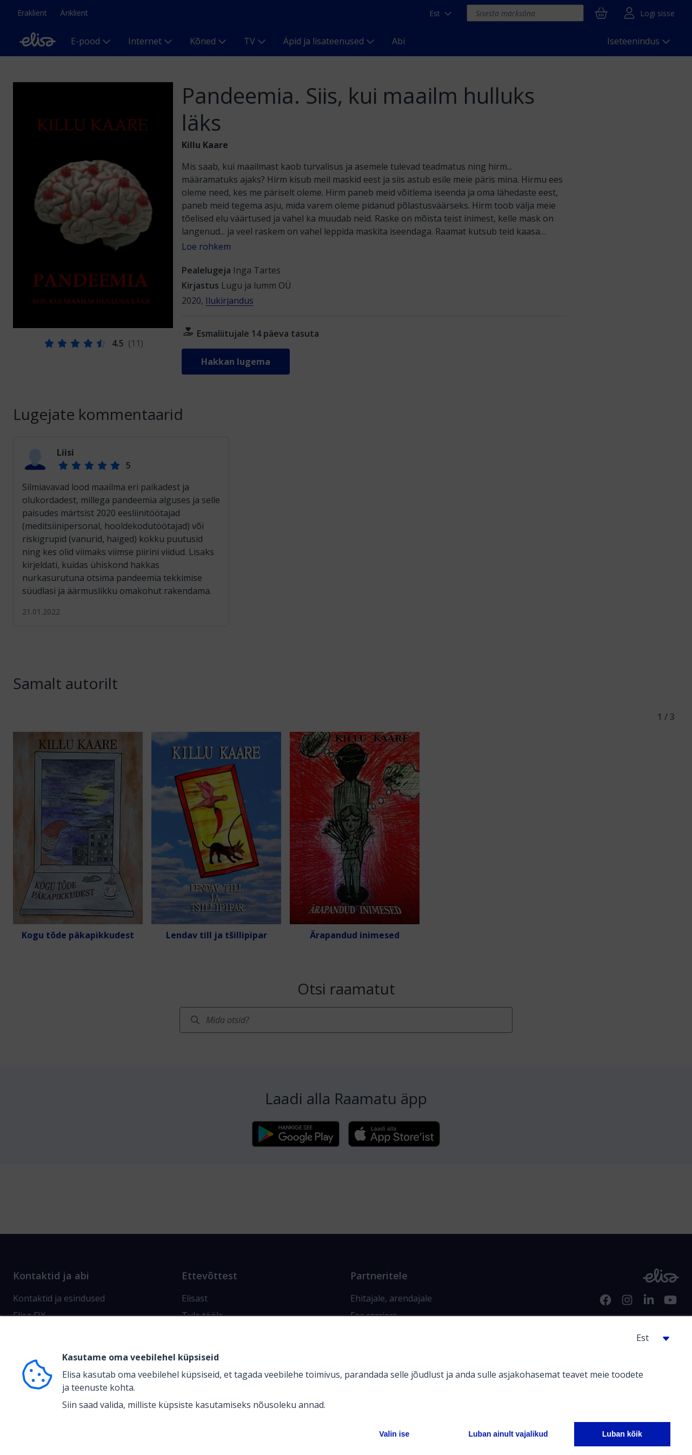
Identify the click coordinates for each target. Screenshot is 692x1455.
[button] (648, 1338)
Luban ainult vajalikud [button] (508, 1434)
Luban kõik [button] (622, 1434)
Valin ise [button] (394, 1434)
